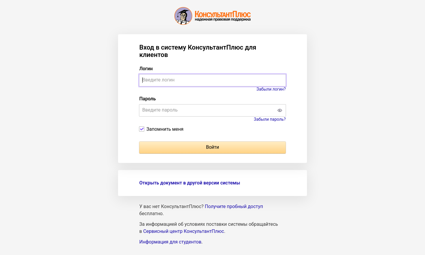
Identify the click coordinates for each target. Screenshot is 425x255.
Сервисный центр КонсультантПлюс (183, 231)
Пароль (147, 99)
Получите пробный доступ (234, 206)
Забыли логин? (271, 89)
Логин (146, 68)
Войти (212, 147)
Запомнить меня (165, 129)
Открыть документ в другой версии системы (189, 183)
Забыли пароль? (270, 119)
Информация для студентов (170, 242)
